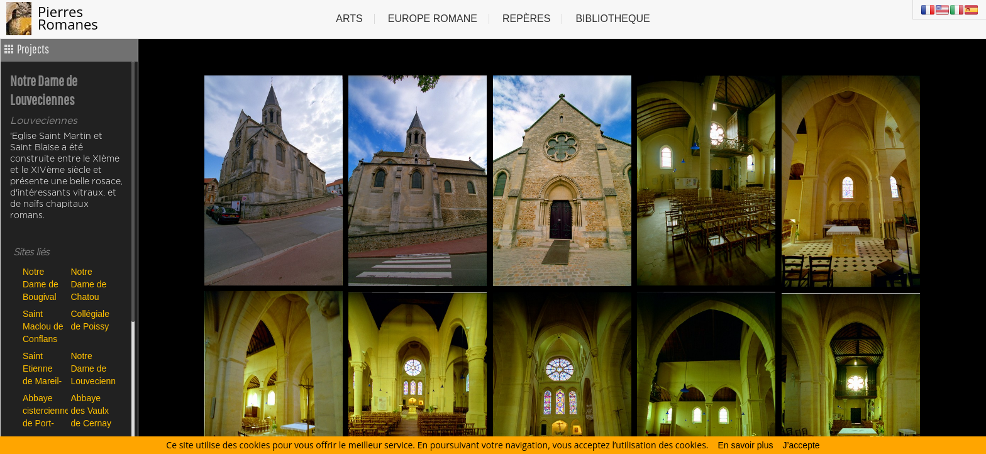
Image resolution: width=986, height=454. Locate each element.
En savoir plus (745, 445)
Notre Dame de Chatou (89, 284)
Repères (526, 18)
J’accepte (800, 445)
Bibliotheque (612, 18)
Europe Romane (432, 18)
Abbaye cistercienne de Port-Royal (44, 410)
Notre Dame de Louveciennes (92, 368)
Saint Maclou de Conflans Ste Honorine (43, 326)
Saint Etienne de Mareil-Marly (42, 368)
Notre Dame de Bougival (40, 284)
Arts (349, 18)
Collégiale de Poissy (90, 320)
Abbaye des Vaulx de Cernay (91, 410)
